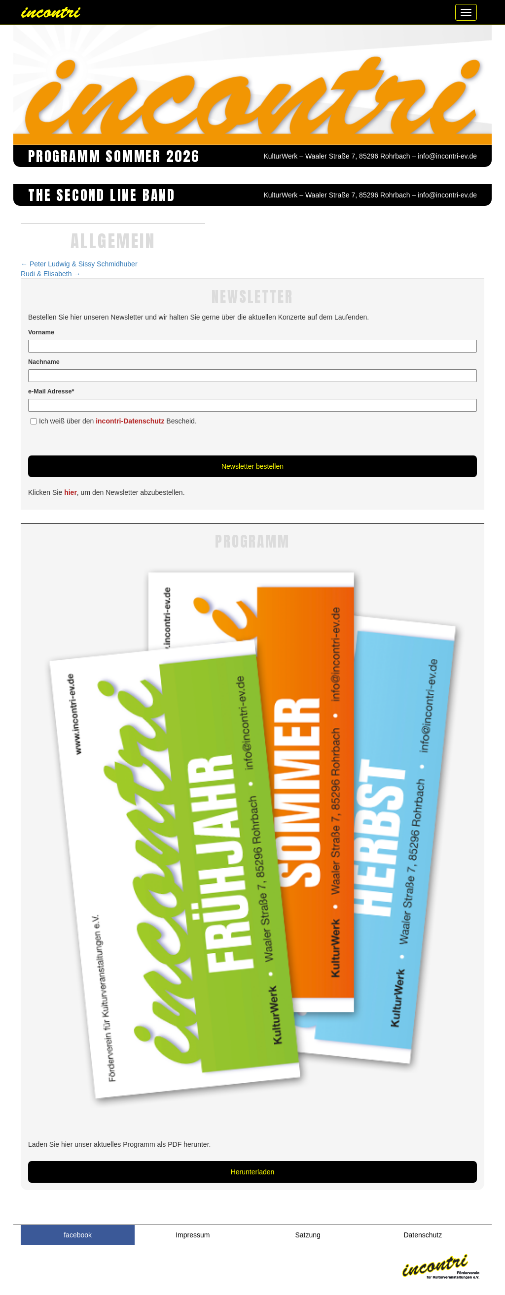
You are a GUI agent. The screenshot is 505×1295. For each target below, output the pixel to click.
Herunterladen (253, 1172)
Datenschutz (422, 1235)
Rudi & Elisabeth (50, 274)
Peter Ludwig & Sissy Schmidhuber (79, 264)
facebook (78, 1235)
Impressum (193, 1235)
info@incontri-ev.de (447, 156)
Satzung (307, 1235)
